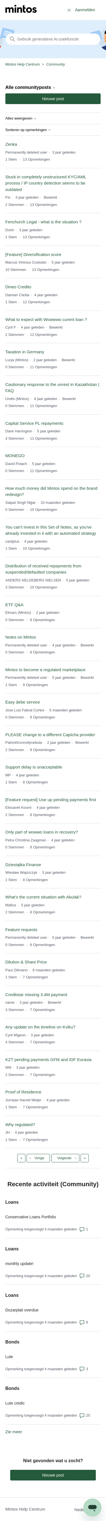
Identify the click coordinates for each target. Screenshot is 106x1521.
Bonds (12, 1342)
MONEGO (15, 455)
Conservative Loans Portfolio (30, 1217)
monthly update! (19, 1263)
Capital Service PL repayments (34, 423)
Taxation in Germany (24, 351)
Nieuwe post (53, 98)
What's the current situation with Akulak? (43, 897)
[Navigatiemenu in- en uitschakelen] (69, 9)
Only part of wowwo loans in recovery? (41, 832)
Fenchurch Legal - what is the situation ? (43, 221)
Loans (12, 1202)
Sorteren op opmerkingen (28, 130)
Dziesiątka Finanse (23, 864)
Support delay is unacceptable (33, 767)
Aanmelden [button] (85, 10)
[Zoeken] (53, 39)
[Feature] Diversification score (33, 254)
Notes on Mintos (20, 637)
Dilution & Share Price (26, 962)
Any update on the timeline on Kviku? (40, 1027)
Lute (9, 1356)
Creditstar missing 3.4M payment (36, 994)
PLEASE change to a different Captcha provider (50, 734)
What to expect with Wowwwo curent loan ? (46, 319)
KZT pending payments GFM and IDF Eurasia (48, 1059)
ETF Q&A (14, 604)
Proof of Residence (23, 1091)
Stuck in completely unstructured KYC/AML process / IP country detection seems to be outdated (45, 183)
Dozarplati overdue (22, 1310)
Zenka (11, 144)
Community (55, 64)
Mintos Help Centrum (22, 64)
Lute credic (15, 1403)
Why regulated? (20, 1124)
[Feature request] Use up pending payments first (50, 799)
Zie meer (13, 1431)
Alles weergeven (21, 118)
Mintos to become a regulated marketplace (45, 669)
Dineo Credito (18, 286)
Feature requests (21, 929)
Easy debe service (22, 702)
